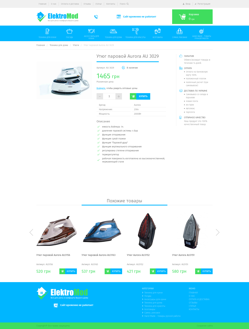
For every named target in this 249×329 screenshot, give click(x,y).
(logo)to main (57, 17)
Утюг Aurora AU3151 (183, 255)
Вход (188, 3)
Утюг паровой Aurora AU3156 (53, 255)
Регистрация (204, 3)
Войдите (101, 88)
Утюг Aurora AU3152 (138, 255)
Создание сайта (205, 325)
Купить (143, 96)
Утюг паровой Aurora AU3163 (98, 255)
